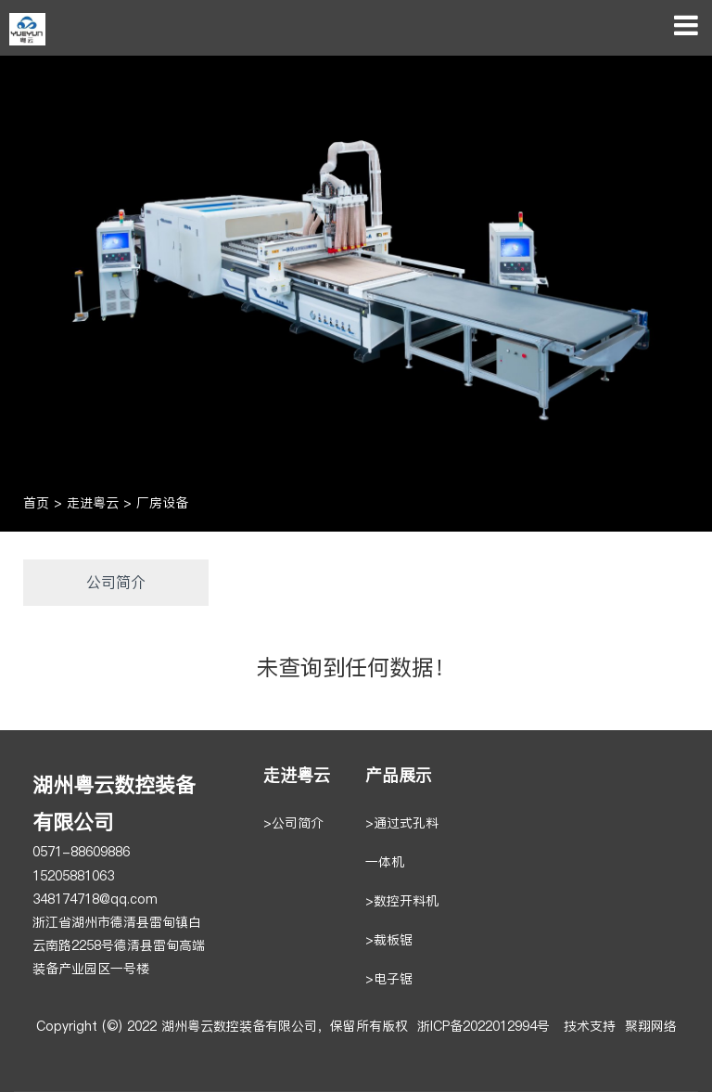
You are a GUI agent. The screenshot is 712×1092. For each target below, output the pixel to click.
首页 (36, 503)
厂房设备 (162, 503)
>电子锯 (389, 979)
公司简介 (116, 582)
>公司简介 (293, 823)
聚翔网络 (651, 1026)
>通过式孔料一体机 (402, 843)
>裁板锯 (389, 940)
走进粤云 (93, 503)
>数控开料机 (402, 901)
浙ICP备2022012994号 (483, 1026)
